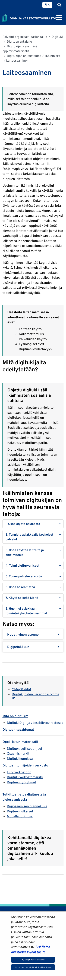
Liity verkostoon (19, 772)
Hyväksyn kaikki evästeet (33, 959)
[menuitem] (47, 5)
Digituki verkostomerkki (25, 777)
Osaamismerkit (18, 753)
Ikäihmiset (52, 56)
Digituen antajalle (19, 41)
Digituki (57, 37)
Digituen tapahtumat (18, 729)
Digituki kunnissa (20, 758)
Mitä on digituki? (15, 716)
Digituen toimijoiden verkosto (25, 765)
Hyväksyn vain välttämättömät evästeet (33, 967)
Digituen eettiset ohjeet (24, 748)
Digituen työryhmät (21, 782)
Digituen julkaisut (20, 811)
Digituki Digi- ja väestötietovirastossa (35, 723)
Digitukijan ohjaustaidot (23, 56)
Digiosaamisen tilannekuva (27, 806)
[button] (33, 523)
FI (46, 5)
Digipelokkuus (18, 647)
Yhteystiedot (21, 689)
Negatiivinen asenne (23, 634)
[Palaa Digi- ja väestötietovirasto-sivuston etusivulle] (29, 17)
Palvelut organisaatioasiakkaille (24, 37)
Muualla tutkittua (20, 816)
